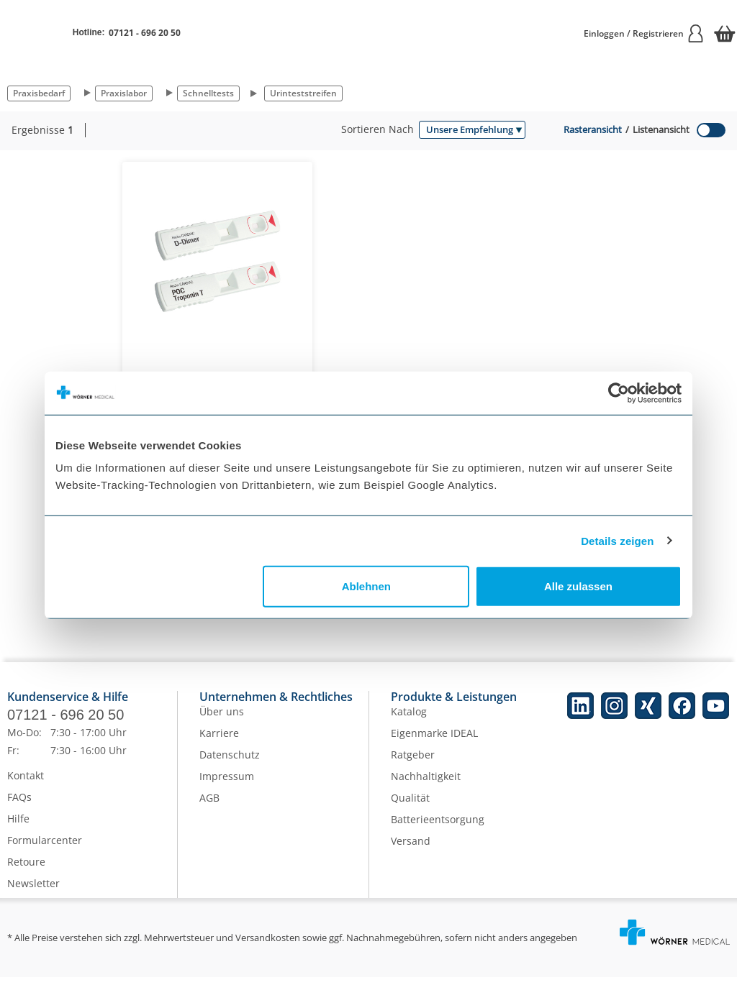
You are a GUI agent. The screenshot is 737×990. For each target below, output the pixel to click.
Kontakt (25, 788)
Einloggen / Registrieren (644, 33)
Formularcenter (44, 853)
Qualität (410, 810)
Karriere (219, 746)
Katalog (409, 724)
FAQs (19, 810)
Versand (410, 854)
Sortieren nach (377, 129)
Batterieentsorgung (437, 832)
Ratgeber (413, 767)
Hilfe (18, 831)
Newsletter (33, 896)
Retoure (26, 874)
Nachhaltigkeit (426, 789)
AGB (209, 810)
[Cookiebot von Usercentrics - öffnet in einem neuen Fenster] (619, 392)
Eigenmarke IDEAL (434, 746)
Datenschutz (229, 767)
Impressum (226, 789)
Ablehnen (366, 586)
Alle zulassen (578, 586)
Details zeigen (617, 540)
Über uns (221, 724)
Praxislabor (124, 93)
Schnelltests (208, 93)
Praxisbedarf (39, 93)
